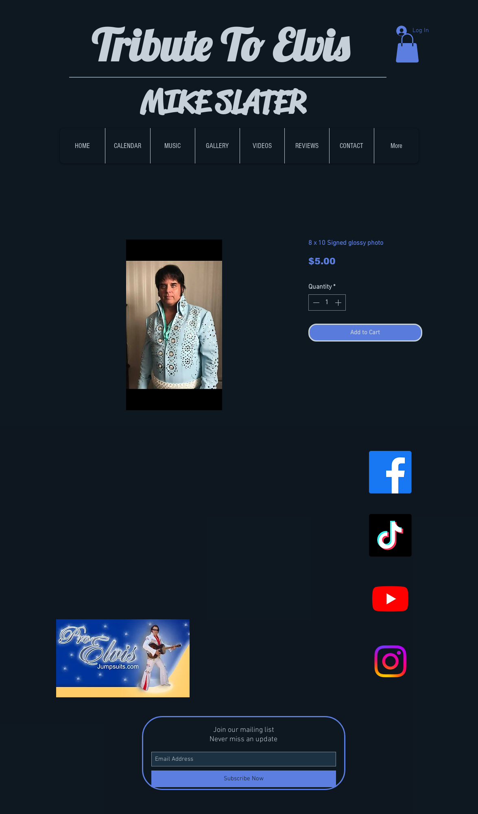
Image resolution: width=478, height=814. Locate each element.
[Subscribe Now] (243, 778)
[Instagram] (390, 661)
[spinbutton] (327, 302)
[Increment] (339, 302)
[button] (407, 48)
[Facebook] (390, 472)
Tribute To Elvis (225, 44)
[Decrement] (315, 302)
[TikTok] (390, 535)
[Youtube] (390, 598)
